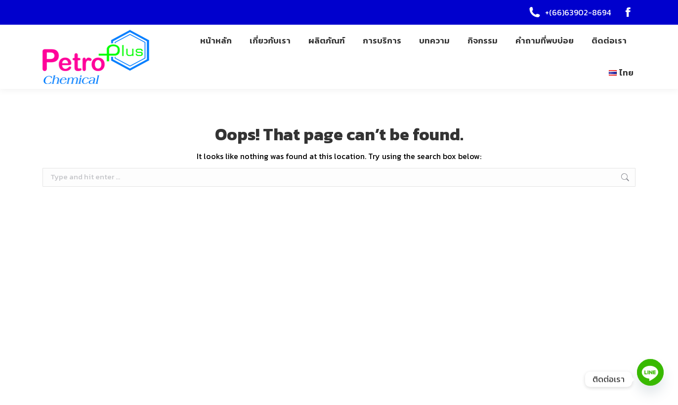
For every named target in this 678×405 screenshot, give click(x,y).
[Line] (650, 379)
